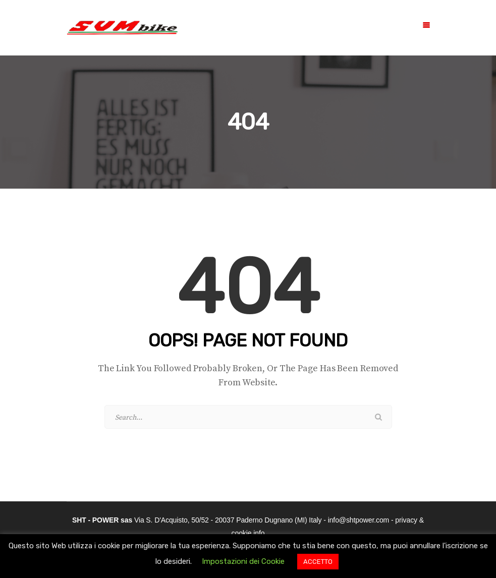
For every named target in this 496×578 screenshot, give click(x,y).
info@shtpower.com (358, 520)
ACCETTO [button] (318, 561)
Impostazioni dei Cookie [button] (243, 561)
